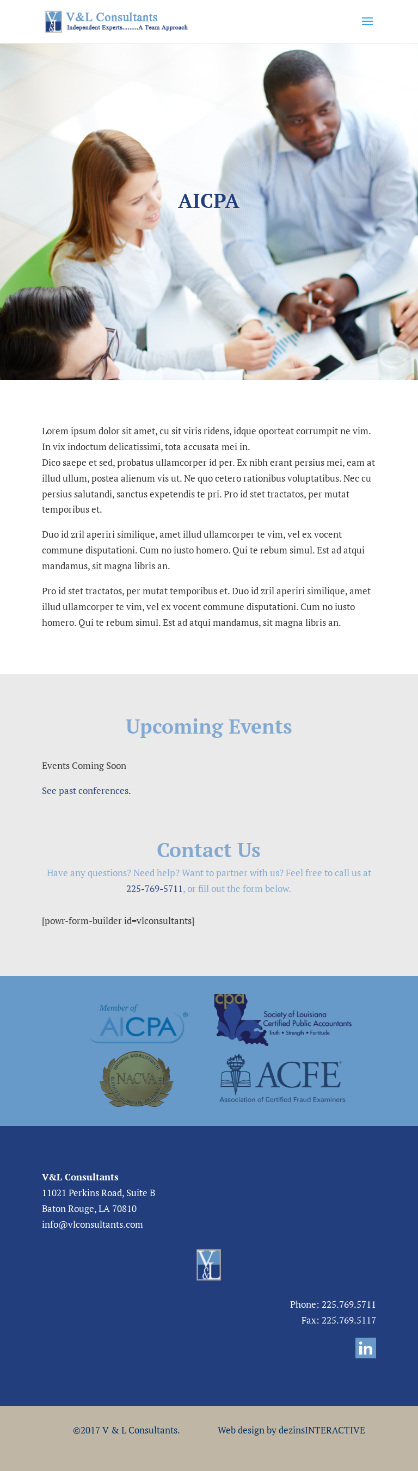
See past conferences (85, 790)
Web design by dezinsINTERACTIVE (291, 1430)
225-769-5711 (154, 888)
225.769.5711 (349, 1304)
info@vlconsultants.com (92, 1224)
